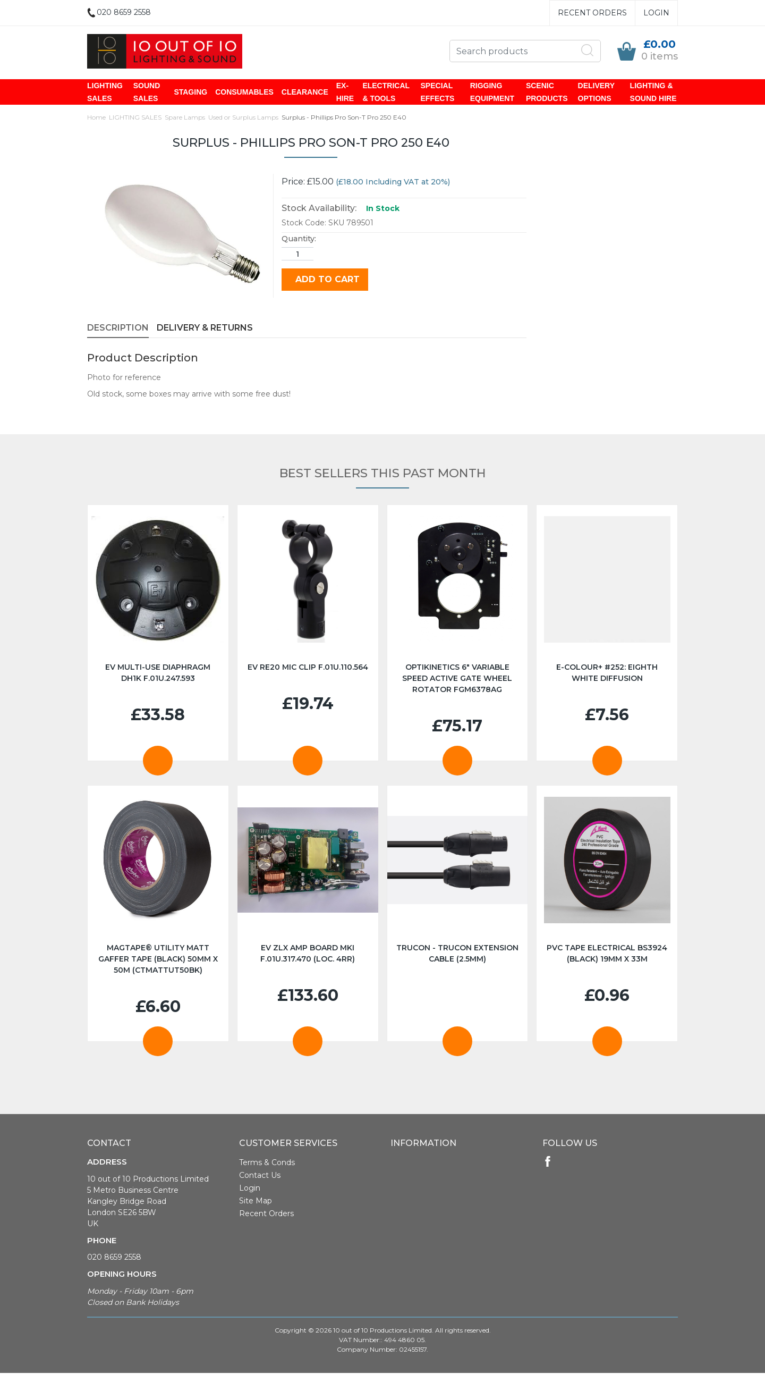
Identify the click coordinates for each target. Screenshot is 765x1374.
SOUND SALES (146, 92)
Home (96, 118)
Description (118, 329)
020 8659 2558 (114, 1258)
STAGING (190, 92)
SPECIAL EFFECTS (438, 92)
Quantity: (299, 240)
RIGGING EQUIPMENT (492, 92)
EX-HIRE (345, 92)
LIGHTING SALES (105, 92)
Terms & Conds (267, 1163)
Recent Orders (592, 13)
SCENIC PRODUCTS (547, 92)
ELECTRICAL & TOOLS (385, 92)
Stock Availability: (319, 209)
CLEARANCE (305, 92)
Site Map (255, 1202)
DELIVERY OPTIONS (596, 92)
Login (656, 13)
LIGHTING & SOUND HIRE (653, 92)
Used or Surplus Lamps (243, 118)
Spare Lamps (185, 118)
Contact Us (259, 1176)
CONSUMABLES (244, 92)
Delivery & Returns (205, 329)
